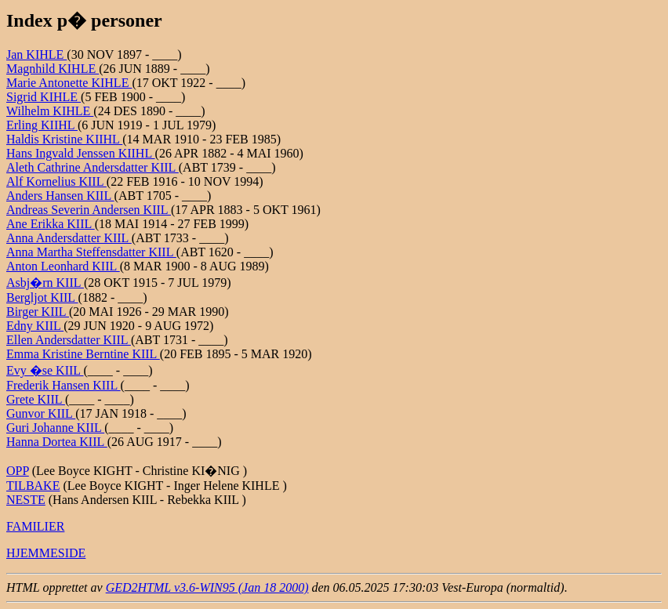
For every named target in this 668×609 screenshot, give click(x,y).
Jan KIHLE (36, 54)
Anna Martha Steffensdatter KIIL (91, 252)
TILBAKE (33, 485)
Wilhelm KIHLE (49, 111)
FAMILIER (35, 526)
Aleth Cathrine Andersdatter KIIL (92, 167)
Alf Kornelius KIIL (56, 181)
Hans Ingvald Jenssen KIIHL (80, 153)
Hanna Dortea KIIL (56, 441)
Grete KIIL (35, 399)
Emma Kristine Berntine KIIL (83, 354)
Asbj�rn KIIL (45, 282)
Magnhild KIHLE (52, 68)
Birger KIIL (37, 311)
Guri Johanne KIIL (55, 427)
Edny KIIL (35, 325)
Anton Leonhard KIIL (63, 266)
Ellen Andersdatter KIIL (68, 339)
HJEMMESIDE (45, 553)
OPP (17, 470)
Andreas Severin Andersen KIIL (88, 209)
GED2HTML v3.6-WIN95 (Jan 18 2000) (207, 587)
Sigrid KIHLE (43, 96)
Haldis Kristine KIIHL (64, 139)
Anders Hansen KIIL (60, 195)
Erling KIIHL (42, 125)
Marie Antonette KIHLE (69, 82)
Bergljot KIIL (42, 297)
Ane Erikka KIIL (50, 223)
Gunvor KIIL (40, 413)
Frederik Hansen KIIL (63, 385)
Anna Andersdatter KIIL (69, 238)
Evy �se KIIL (45, 370)
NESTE (25, 499)
